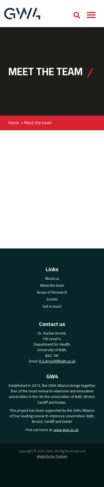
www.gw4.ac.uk (66, 429)
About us (52, 278)
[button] (91, 16)
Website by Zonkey (52, 456)
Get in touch (52, 306)
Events (52, 299)
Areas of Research (52, 292)
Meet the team (52, 285)
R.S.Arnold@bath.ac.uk (57, 361)
